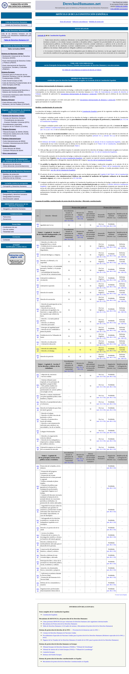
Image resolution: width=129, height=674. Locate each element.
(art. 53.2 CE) (69, 221)
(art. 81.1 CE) (101, 248)
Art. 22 (38, 299)
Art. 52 (38, 590)
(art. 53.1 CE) (101, 226)
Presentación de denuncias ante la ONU (85, 630)
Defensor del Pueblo (49, 142)
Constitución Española (57, 35)
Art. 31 (38, 386)
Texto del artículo (65, 21)
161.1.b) (80, 219)
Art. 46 (38, 550)
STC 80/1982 (77, 178)
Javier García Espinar (121, 594)
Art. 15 (38, 246)
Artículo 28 (41, 35)
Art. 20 (38, 286)
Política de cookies (122, 6)
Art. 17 (38, 261)
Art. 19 (38, 279)
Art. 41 (38, 510)
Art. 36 (38, 431)
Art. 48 (38, 562)
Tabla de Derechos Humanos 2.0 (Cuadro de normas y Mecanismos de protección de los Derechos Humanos (77, 626)
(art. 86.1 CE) (111, 226)
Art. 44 (38, 536)
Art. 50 (38, 576)
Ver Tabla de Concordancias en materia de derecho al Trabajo (81, 70)
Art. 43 (38, 529)
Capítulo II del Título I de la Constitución (114, 174)
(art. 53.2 (43, 129)
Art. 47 (38, 556)
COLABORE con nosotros (119, 9)
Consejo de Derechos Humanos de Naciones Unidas (59, 633)
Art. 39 (38, 467)
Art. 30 (38, 375)
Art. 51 (38, 584)
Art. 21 (38, 292)
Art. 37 (38, 440)
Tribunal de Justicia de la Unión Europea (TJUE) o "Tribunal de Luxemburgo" (68, 649)
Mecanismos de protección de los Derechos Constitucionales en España (66, 661)
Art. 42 (38, 521)
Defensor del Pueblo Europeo (52, 655)
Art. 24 (38, 322)
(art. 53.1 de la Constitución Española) (104, 152)
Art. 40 (38, 487)
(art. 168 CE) (122, 248)
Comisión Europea (49, 652)
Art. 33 (38, 403)
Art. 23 (38, 310)
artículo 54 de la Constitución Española (107, 142)
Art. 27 (38, 343)
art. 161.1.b (51, 129)
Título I (77, 146)
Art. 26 (38, 336)
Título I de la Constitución (107, 144)
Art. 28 (38, 350)
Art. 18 (38, 270)
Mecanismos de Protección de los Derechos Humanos (60, 624)
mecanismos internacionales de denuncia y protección (79, 94)
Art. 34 (38, 409)
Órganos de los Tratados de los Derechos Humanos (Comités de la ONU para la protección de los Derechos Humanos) (81, 640)
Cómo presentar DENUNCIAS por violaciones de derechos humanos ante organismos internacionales (75, 621)
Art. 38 (38, 448)
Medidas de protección (96, 21)
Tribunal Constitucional (53, 127)
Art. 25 (38, 329)
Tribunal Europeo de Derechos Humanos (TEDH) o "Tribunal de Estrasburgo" (68, 647)
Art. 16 (38, 255)
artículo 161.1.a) (109, 136)
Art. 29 (38, 356)
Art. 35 (38, 420)
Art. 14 (38, 225)
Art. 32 (38, 396)
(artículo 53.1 (97, 136)
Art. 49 (38, 569)
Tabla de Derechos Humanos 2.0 (16, 40)
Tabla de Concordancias (80, 21)
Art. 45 (38, 544)
